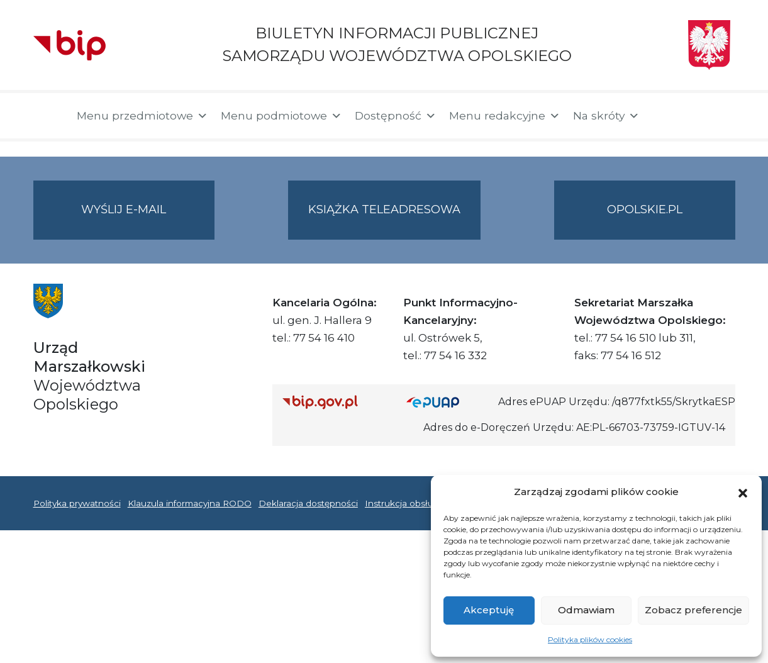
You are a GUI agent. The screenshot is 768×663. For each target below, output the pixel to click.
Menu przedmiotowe (142, 115)
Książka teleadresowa (384, 209)
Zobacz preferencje (693, 610)
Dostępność (396, 115)
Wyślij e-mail (147, 220)
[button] (743, 492)
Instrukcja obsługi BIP (412, 503)
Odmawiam (586, 610)
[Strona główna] (48, 115)
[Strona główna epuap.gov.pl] (447, 401)
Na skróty (606, 115)
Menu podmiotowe (281, 115)
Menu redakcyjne (504, 115)
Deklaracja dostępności (308, 503)
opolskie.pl (644, 209)
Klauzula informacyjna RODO (190, 503)
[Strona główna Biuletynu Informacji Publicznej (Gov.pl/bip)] (334, 401)
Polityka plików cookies (590, 639)
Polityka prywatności (77, 503)
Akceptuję (489, 610)
